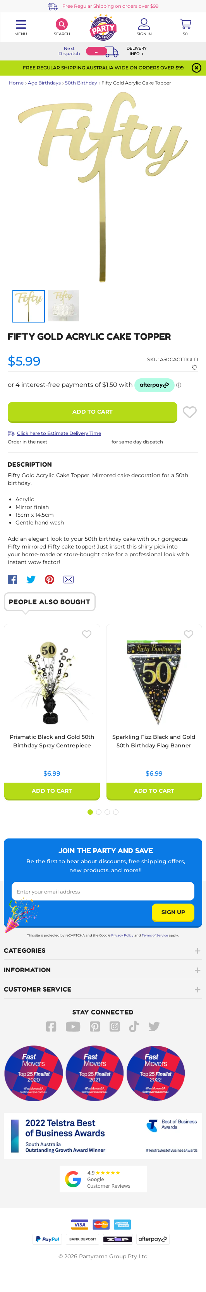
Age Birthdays (44, 83)
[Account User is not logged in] (144, 27)
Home (16, 83)
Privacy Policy (122, 935)
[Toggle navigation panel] (20, 27)
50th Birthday (81, 83)
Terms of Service (155, 935)
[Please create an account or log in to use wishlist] (189, 412)
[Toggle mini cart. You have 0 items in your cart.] (185, 27)
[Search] (61, 27)
